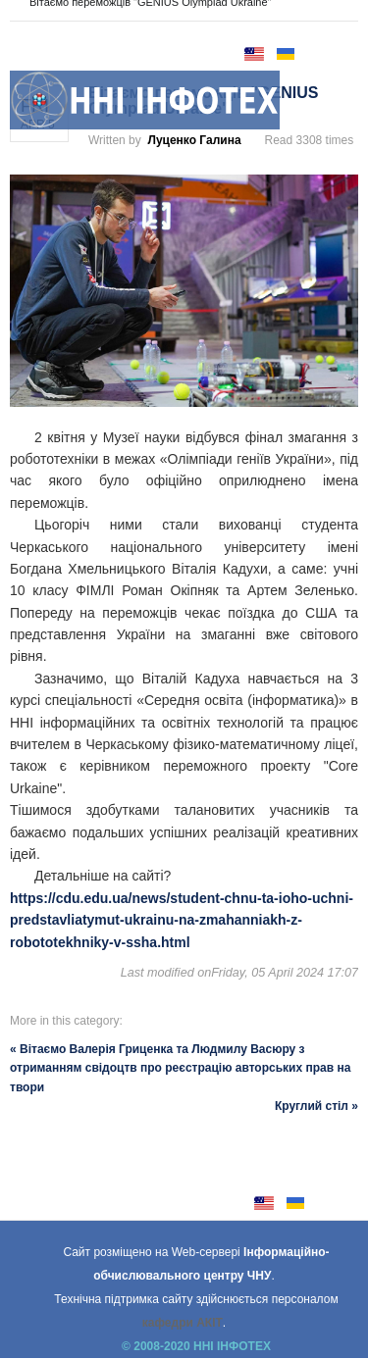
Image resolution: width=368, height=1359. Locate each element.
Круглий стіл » (316, 1106)
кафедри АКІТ (182, 1323)
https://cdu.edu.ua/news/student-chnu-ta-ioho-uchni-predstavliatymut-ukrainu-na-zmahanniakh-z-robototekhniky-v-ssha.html (181, 920)
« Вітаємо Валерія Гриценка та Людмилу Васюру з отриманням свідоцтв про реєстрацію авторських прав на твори (180, 1067)
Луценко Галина (193, 140)
